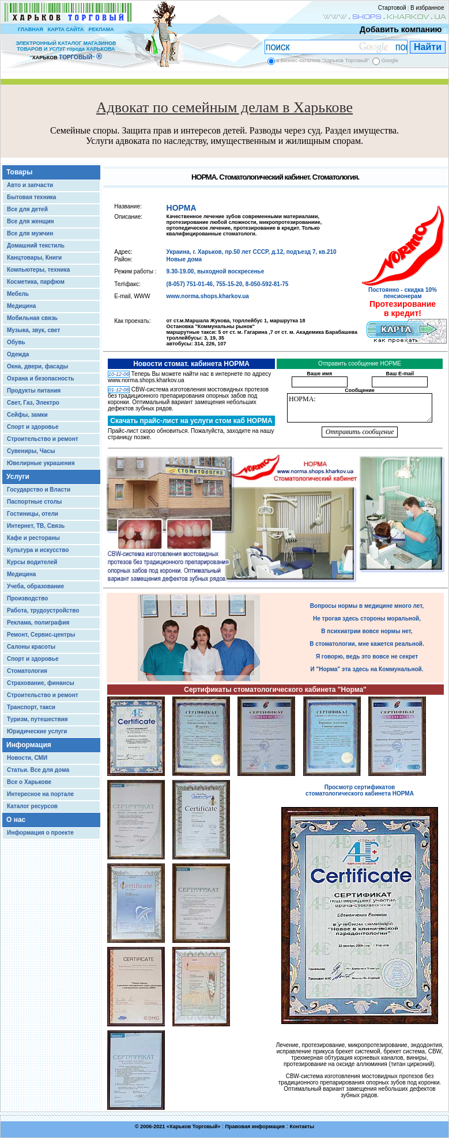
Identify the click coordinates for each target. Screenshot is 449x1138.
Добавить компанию (398, 29)
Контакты (301, 1126)
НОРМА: (359, 408)
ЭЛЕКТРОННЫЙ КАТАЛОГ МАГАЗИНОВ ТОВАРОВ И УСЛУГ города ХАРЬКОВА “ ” (66, 50)
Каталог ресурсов (32, 806)
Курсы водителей (32, 562)
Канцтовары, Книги (34, 257)
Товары (19, 172)
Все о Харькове (29, 782)
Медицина (21, 306)
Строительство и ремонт (42, 439)
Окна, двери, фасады (37, 366)
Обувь (16, 342)
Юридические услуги (37, 731)
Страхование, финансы (40, 683)
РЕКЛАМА (101, 29)
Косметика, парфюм (36, 282)
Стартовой (392, 8)
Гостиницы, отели (32, 514)
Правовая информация (255, 1126)
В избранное (427, 8)
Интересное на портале (40, 794)
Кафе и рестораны (33, 538)
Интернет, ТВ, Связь (36, 526)
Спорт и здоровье (32, 427)
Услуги (17, 477)
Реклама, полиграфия (38, 622)
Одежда (18, 354)
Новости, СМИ (27, 758)
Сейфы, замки (27, 415)
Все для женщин (30, 221)
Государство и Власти (38, 489)
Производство (27, 598)
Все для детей (27, 209)
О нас (15, 820)
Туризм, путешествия (37, 719)
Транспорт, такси (31, 707)
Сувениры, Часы (31, 451)
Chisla (239, 1132)
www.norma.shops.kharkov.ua (208, 296)
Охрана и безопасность (40, 378)
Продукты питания (34, 390)
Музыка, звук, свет (33, 330)
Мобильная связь (32, 318)
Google (390, 60)
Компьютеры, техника (38, 270)
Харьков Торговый (193, 1126)
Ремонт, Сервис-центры (41, 634)
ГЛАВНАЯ (30, 29)
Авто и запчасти (30, 185)
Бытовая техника (31, 197)
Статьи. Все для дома (38, 770)
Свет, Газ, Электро (33, 402)
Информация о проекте (40, 832)
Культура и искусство (38, 550)
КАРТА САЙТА (66, 29)
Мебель (18, 294)
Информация (28, 745)
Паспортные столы (34, 501)
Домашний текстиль (36, 245)
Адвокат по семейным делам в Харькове (224, 107)
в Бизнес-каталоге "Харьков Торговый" (323, 60)
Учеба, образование (35, 586)
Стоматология (27, 671)
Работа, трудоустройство (43, 610)
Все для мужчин (30, 233)
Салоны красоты (31, 647)
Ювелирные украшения (41, 463)
